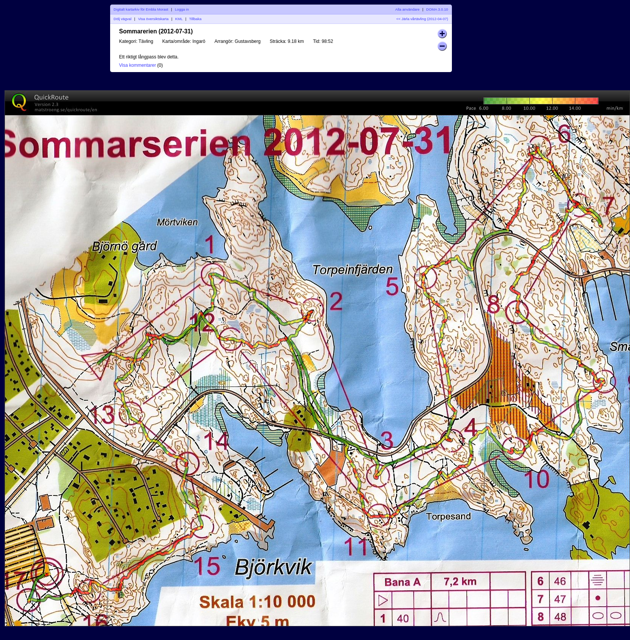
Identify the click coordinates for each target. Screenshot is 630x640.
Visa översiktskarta (153, 19)
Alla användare (407, 9)
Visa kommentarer (137, 65)
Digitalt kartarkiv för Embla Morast (141, 9)
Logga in (182, 9)
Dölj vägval (122, 19)
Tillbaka (195, 19)
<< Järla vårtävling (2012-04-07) (422, 19)
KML (178, 19)
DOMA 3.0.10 (437, 9)
